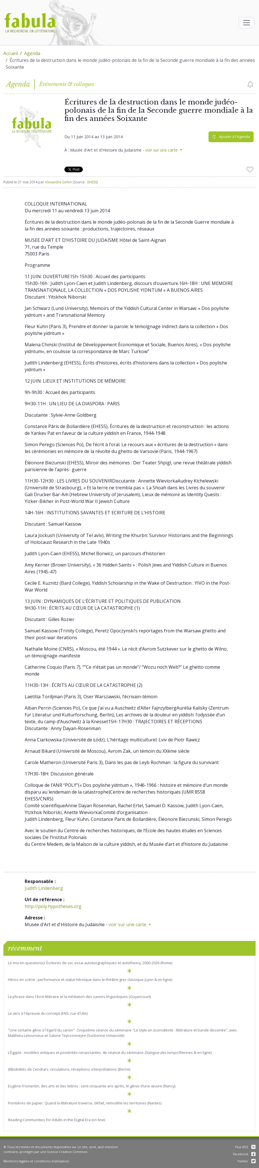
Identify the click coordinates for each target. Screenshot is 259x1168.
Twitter (246, 1161)
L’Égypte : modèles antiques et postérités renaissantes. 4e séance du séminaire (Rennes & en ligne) (110, 1052)
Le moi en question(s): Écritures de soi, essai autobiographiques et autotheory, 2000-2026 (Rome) (90, 962)
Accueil (10, 53)
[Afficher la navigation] (246, 22)
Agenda (32, 53)
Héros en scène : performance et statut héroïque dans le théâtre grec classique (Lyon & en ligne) (90, 979)
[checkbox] (250, 84)
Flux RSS (245, 1147)
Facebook (244, 1154)
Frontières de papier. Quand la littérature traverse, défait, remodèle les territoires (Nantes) (84, 1103)
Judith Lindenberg (44, 888)
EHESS (92, 182)
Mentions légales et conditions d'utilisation (36, 1161)
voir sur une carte (162, 150)
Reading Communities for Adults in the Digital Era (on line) (56, 1119)
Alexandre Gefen (58, 182)
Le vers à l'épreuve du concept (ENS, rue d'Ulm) (48, 1013)
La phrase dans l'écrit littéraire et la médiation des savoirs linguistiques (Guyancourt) (79, 996)
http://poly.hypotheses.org (53, 906)
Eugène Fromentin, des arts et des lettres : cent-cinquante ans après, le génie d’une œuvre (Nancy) (91, 1086)
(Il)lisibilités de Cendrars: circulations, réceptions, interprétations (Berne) (69, 1069)
